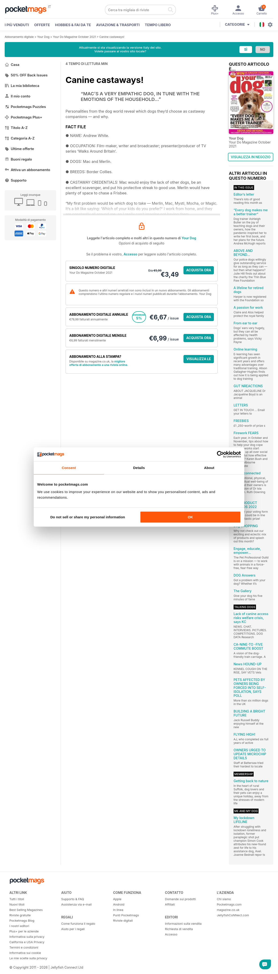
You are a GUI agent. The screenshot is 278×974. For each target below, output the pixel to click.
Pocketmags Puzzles (25, 106)
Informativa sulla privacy (26, 936)
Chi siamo (224, 899)
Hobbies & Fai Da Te (73, 25)
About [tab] (209, 468)
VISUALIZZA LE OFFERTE (199, 360)
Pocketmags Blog (21, 920)
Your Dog (43, 37)
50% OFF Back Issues (26, 75)
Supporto (15, 180)
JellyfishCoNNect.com (233, 915)
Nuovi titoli (17, 904)
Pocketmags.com (229, 904)
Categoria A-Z (20, 138)
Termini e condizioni (23, 947)
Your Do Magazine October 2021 (74, 37)
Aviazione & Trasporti (118, 25)
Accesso (130, 254)
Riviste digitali (123, 920)
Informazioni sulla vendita (183, 923)
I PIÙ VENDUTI (17, 25)
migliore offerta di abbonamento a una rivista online (98, 363)
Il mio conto (17, 96)
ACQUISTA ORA (198, 270)
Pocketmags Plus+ (23, 117)
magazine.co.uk (228, 910)
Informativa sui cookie (25, 953)
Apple (117, 899)
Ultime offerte (19, 149)
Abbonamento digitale (19, 37)
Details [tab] (139, 468)
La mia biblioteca (22, 85)
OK (190, 517)
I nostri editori (19, 926)
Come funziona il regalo (78, 923)
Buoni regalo (18, 159)
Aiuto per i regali (73, 929)
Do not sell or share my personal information (87, 517)
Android (118, 904)
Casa (12, 64)
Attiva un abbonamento (27, 170)
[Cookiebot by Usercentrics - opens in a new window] (220, 454)
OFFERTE (42, 25)
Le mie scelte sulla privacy (28, 958)
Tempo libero (158, 25)
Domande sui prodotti (180, 899)
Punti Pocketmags (126, 915)
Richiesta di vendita (179, 929)
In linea (118, 910)
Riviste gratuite (20, 915)
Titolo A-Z (16, 127)
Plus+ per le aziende (24, 931)
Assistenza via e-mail (76, 904)
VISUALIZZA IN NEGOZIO (250, 157)
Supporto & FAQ (72, 899)
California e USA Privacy (26, 942)
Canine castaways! (111, 37)
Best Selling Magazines (26, 910)
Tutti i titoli (16, 899)
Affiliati (170, 904)
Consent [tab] (69, 468)
